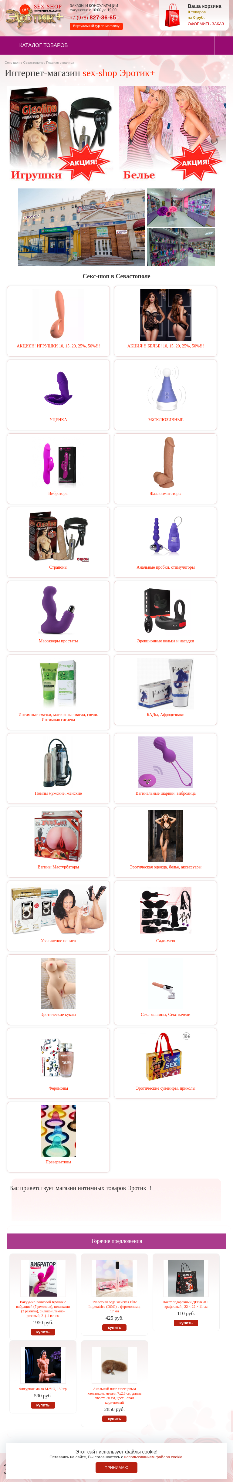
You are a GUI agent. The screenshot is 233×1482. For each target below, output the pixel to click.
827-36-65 (93, 17)
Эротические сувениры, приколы (165, 1088)
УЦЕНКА (58, 420)
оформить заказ (206, 24)
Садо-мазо (165, 941)
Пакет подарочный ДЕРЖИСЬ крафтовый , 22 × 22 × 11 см (186, 1304)
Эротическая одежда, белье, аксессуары (165, 867)
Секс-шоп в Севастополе (24, 62)
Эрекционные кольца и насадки (165, 641)
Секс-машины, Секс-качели (165, 1014)
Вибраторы (58, 493)
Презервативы (58, 1162)
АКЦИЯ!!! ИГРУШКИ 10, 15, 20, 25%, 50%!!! (58, 346)
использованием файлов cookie (153, 1457)
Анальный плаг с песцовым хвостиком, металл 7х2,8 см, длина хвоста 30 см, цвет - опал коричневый (114, 1396)
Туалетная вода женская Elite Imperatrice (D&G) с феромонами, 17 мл (115, 1306)
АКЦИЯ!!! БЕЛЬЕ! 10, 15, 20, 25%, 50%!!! (165, 346)
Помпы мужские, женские (58, 793)
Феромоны (58, 1088)
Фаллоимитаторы (165, 493)
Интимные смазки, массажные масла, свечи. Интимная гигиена (58, 717)
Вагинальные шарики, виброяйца (166, 793)
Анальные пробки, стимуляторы (166, 567)
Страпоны (58, 567)
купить (43, 1332)
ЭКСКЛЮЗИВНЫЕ (166, 420)
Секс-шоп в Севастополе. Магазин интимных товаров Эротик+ (33, 16)
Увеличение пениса (58, 941)
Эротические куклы (58, 1014)
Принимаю (117, 1467)
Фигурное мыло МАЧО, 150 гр (42, 1389)
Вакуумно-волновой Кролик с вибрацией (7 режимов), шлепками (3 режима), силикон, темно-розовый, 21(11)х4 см (43, 1309)
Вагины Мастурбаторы (58, 867)
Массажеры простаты (58, 641)
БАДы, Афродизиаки (165, 714)
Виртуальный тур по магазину (96, 26)
